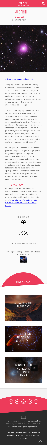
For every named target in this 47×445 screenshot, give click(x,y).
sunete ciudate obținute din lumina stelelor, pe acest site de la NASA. (21, 203)
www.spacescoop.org (26, 243)
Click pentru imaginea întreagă (19, 79)
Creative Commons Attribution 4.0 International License (23, 435)
